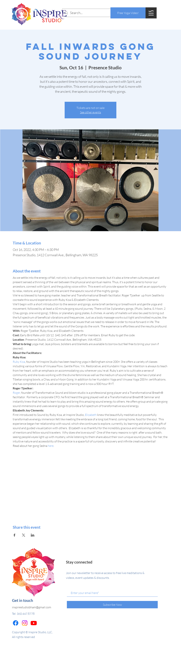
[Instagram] (24, 623)
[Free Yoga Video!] (128, 12)
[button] (151, 13)
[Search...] (90, 13)
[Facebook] (15, 623)
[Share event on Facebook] (14, 535)
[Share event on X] (23, 535)
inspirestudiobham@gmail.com (31, 607)
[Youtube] (33, 623)
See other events (90, 112)
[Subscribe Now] (112, 604)
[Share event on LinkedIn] (32, 535)
